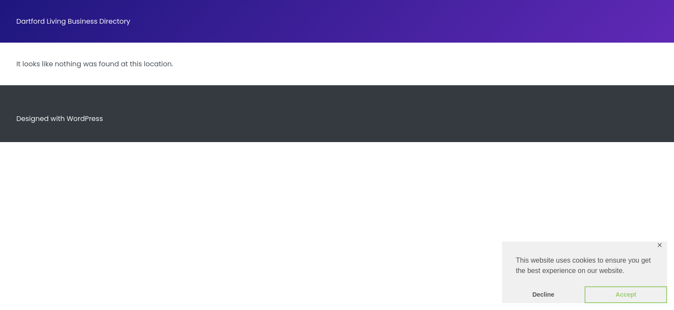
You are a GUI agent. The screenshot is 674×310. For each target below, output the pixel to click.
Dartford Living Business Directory (73, 21)
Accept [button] (626, 294)
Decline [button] (543, 294)
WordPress (85, 119)
